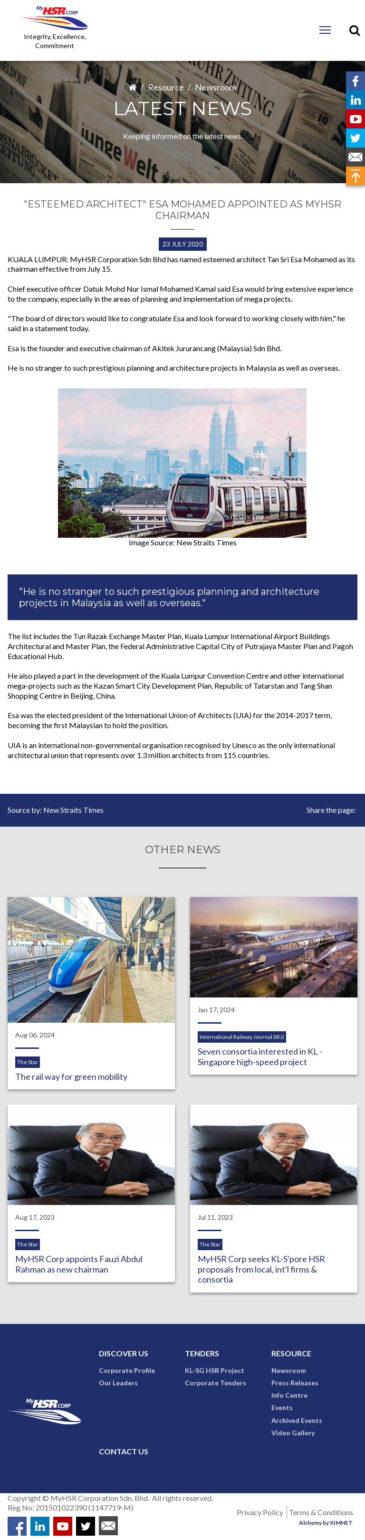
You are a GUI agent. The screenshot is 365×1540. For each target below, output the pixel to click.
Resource (166, 87)
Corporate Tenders (215, 1383)
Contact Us (123, 1451)
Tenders (202, 1353)
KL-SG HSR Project (214, 1371)
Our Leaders (118, 1383)
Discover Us (123, 1353)
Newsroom (215, 87)
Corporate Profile (127, 1371)
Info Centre (289, 1396)
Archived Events (296, 1421)
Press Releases (294, 1383)
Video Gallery (293, 1433)
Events (282, 1408)
